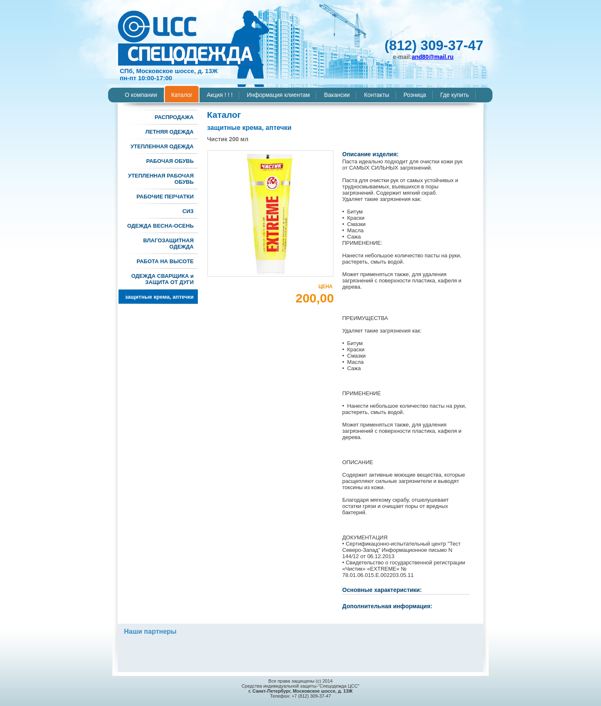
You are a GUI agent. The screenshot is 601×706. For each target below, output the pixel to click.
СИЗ (188, 211)
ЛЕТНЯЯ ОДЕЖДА (169, 132)
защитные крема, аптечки (159, 297)
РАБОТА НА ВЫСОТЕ (165, 261)
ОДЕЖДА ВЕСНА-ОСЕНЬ (160, 226)
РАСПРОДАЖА (174, 117)
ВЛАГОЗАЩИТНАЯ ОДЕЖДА (168, 243)
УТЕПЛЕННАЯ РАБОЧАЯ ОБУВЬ (161, 179)
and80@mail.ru (432, 56)
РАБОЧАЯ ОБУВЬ (170, 161)
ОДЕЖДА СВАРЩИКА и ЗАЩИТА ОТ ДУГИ (162, 279)
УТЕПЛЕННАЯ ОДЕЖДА (162, 146)
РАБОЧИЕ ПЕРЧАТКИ (165, 196)
